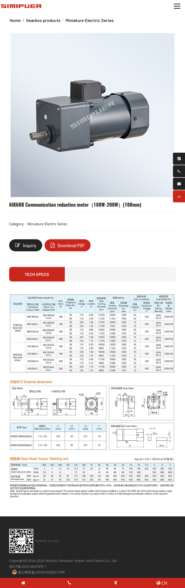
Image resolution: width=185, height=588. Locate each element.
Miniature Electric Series (90, 20)
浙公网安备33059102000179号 (38, 571)
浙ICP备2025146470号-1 (28, 566)
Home (15, 20)
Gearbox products (43, 20)
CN (162, 583)
